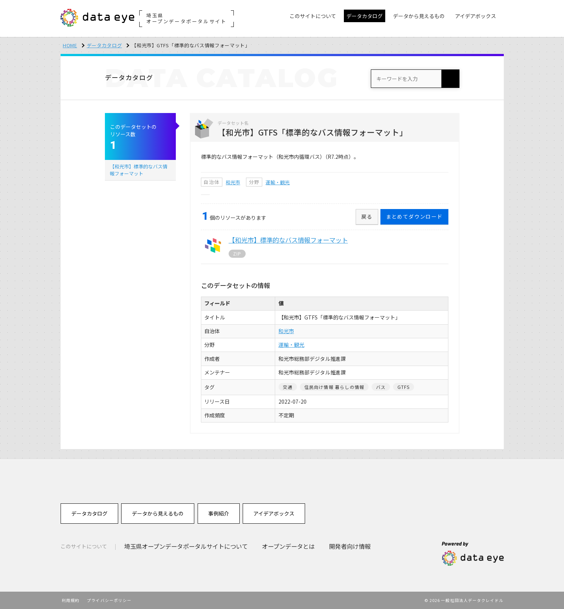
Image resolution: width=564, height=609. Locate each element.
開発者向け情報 (349, 546)
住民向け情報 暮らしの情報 (334, 387)
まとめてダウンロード (414, 216)
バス (381, 387)
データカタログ (104, 45)
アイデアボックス (273, 513)
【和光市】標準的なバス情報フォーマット (138, 170)
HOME (70, 45)
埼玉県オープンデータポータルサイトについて (186, 546)
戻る (367, 216)
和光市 (233, 182)
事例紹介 (218, 513)
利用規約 (70, 600)
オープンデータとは (288, 546)
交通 (288, 387)
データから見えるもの (158, 513)
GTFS (403, 387)
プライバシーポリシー (109, 600)
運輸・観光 (278, 182)
